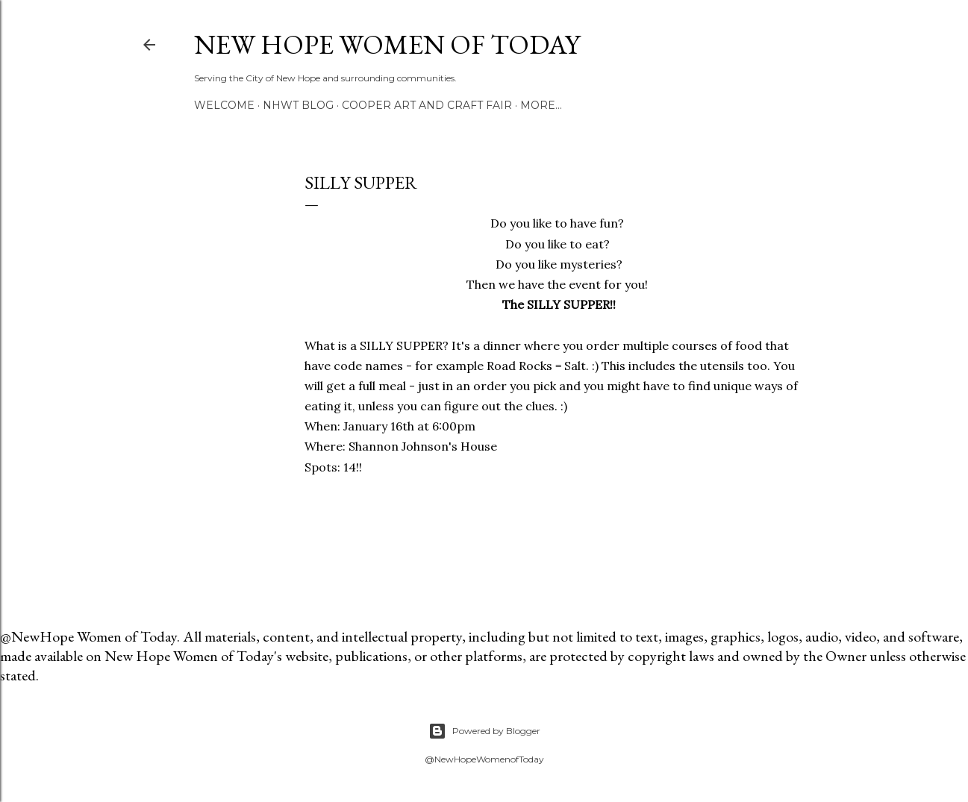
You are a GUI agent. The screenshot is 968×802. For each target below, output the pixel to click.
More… (541, 105)
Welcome (224, 105)
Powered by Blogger (484, 731)
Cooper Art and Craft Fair (427, 105)
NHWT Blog (298, 105)
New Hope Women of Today (387, 44)
